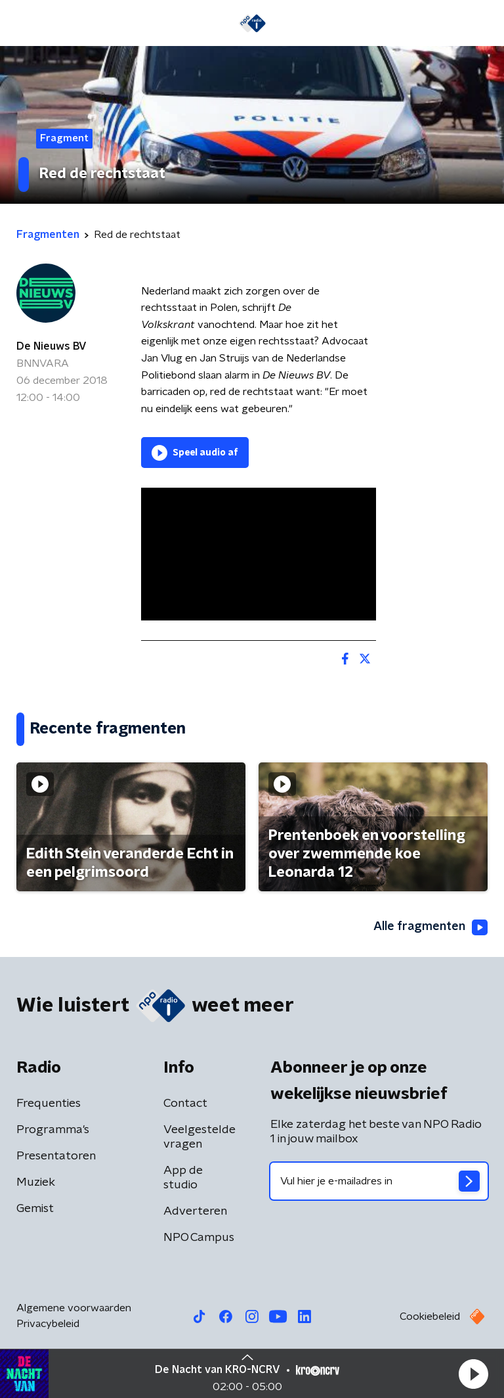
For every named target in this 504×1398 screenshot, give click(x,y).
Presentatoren (56, 1156)
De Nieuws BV (51, 346)
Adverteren (195, 1211)
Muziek (35, 1182)
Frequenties (48, 1103)
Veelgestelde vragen (199, 1137)
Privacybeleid (47, 1323)
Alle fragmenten (430, 927)
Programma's (52, 1130)
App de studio (183, 1178)
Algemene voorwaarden (73, 1308)
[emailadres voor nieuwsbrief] (379, 1181)
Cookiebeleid (430, 1316)
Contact (185, 1103)
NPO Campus (198, 1238)
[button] (473, 1374)
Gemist (35, 1209)
